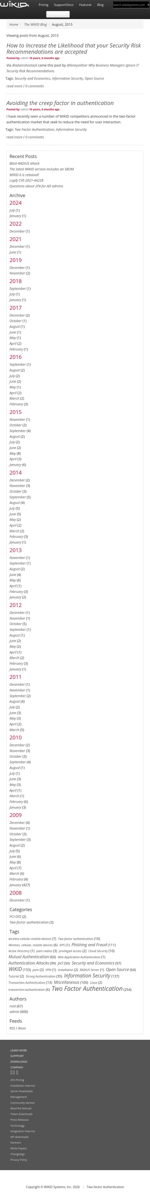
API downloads (19, 1137)
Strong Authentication (40, 976)
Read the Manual (20, 1108)
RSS (12, 1028)
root (13, 1006)
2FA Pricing (17, 1080)
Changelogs (17, 1154)
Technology (17, 1125)
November (17, 273)
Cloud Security (98, 951)
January (15, 215)
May (13, 337)
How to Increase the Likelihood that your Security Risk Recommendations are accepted (73, 48)
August (15, 326)
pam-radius (44, 951)
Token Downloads (21, 1114)
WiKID (15, 969)
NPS (62, 945)
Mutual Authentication (29, 956)
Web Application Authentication (79, 957)
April (13, 343)
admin (25, 58)
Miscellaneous (66, 982)
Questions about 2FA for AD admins (36, 186)
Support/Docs (63, 5)
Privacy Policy (18, 1160)
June (13, 252)
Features (85, 5)
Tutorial (14, 976)
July (12, 210)
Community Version (22, 1103)
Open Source (94, 78)
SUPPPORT (17, 1056)
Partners (15, 1142)
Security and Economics (32, 78)
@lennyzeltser (77, 65)
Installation (65, 970)
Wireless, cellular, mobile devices (31, 945)
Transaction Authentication (27, 983)
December (17, 231)
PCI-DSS (15, 916)
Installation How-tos (22, 1085)
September (18, 288)
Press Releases (19, 1120)
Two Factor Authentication (34, 129)
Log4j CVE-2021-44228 (26, 180)
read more (14, 86)
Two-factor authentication (29, 922)
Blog (100, 5)
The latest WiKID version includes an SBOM (42, 169)
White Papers (18, 1148)
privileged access (70, 951)
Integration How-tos (22, 1131)
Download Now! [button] (58, 14)
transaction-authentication (27, 990)
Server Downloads (21, 1091)
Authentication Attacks (29, 963)
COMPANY (16, 1067)
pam (36, 970)
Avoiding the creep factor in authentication (60, 103)
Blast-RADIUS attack (24, 163)
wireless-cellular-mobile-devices (30, 939)
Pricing (43, 5)
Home (13, 24)
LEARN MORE (18, 1050)
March (14, 398)
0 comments (34, 86)
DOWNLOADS (18, 1061)
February (16, 349)
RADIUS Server (89, 970)
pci (60, 963)
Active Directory (19, 951)
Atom (22, 1028)
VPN (48, 970)
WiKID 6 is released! (24, 174)
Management (18, 1097)
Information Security (67, 78)
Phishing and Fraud (89, 944)
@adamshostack (24, 65)
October (16, 320)
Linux (93, 983)
